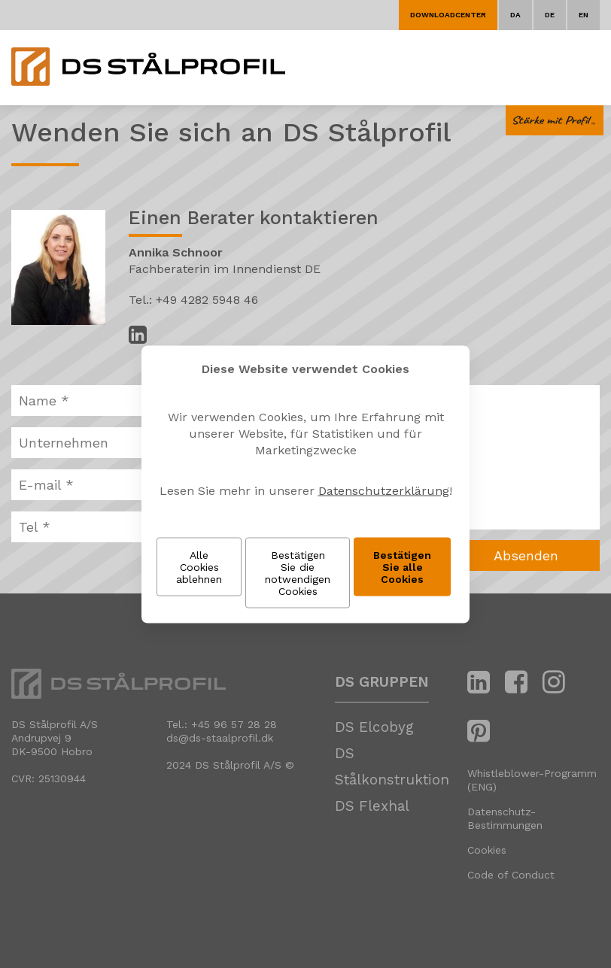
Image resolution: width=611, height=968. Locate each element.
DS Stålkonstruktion (392, 766)
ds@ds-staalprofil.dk (219, 738)
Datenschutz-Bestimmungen (505, 818)
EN (583, 15)
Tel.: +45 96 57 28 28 (221, 724)
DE (550, 15)
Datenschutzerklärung (383, 490)
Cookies (486, 850)
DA (515, 15)
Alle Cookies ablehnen (199, 566)
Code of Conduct (511, 875)
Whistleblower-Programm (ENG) (532, 780)
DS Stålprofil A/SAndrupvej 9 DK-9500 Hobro (54, 737)
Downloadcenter (448, 15)
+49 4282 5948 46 (207, 300)
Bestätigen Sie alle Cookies (402, 566)
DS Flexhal (372, 806)
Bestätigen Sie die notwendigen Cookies (297, 572)
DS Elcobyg (374, 727)
